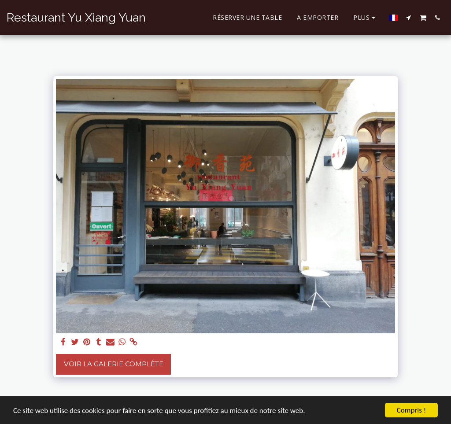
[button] (408, 17)
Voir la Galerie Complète (113, 364)
